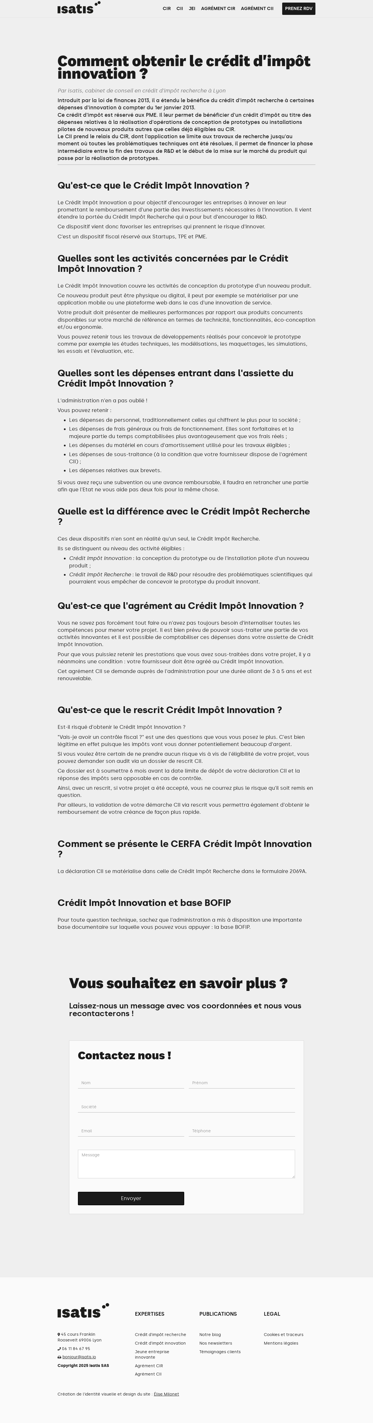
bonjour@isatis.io (79, 1357)
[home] (79, 7)
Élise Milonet (166, 1394)
